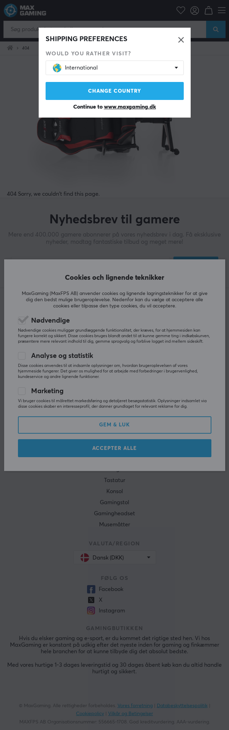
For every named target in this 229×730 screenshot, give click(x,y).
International (75, 68)
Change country (114, 91)
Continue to (114, 107)
